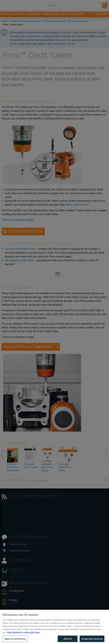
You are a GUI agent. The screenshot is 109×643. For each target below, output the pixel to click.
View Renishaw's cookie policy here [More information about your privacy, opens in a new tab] (23, 637)
